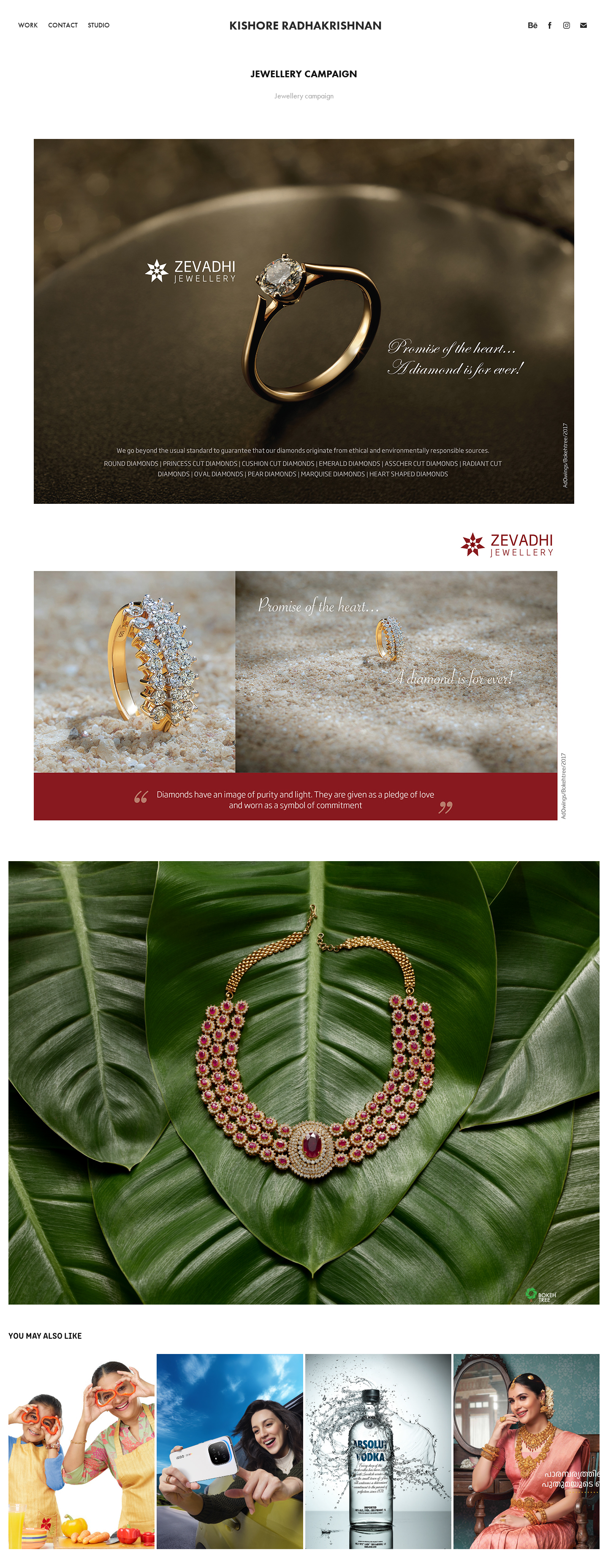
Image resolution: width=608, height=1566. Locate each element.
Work (28, 25)
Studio (99, 25)
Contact (63, 25)
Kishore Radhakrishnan (305, 25)
